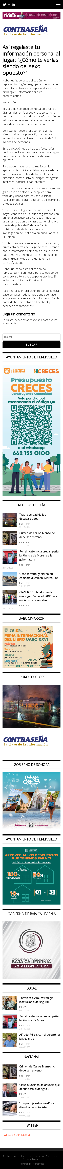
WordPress (38, 1163)
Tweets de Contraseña (16, 1135)
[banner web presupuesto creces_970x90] (31, 495)
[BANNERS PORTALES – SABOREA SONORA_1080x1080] (31, 829)
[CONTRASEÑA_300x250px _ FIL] (28, 667)
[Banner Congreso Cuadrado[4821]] (31, 978)
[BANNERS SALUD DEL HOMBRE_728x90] (31, 18)
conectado (36, 319)
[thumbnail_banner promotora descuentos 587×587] (31, 903)
